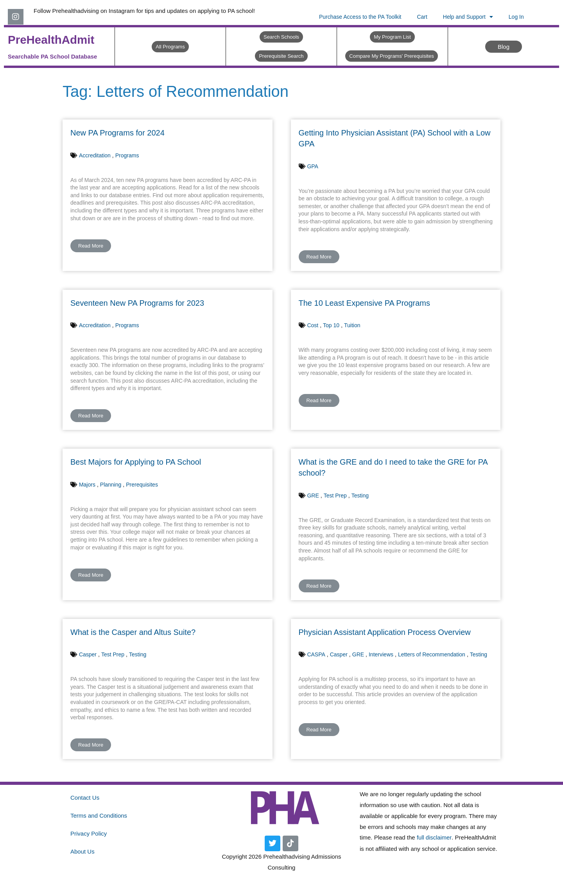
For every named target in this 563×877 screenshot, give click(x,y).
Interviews (381, 654)
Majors (87, 484)
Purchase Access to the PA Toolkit (360, 17)
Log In (516, 17)
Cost (312, 325)
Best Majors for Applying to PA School (135, 462)
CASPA (316, 654)
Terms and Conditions (98, 815)
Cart (422, 17)
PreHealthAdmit (52, 39)
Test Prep (335, 495)
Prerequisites (142, 484)
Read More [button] (90, 246)
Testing (360, 495)
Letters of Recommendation (431, 654)
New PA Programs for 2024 (117, 132)
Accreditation (95, 155)
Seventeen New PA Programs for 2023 (137, 303)
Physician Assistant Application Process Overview (385, 632)
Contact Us (84, 797)
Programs (127, 155)
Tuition (352, 325)
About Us (82, 851)
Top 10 (331, 325)
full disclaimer (434, 837)
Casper (88, 654)
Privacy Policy (88, 833)
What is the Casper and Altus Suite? (132, 632)
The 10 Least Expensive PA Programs (364, 303)
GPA (312, 166)
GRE (313, 495)
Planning (111, 484)
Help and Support (468, 16)
